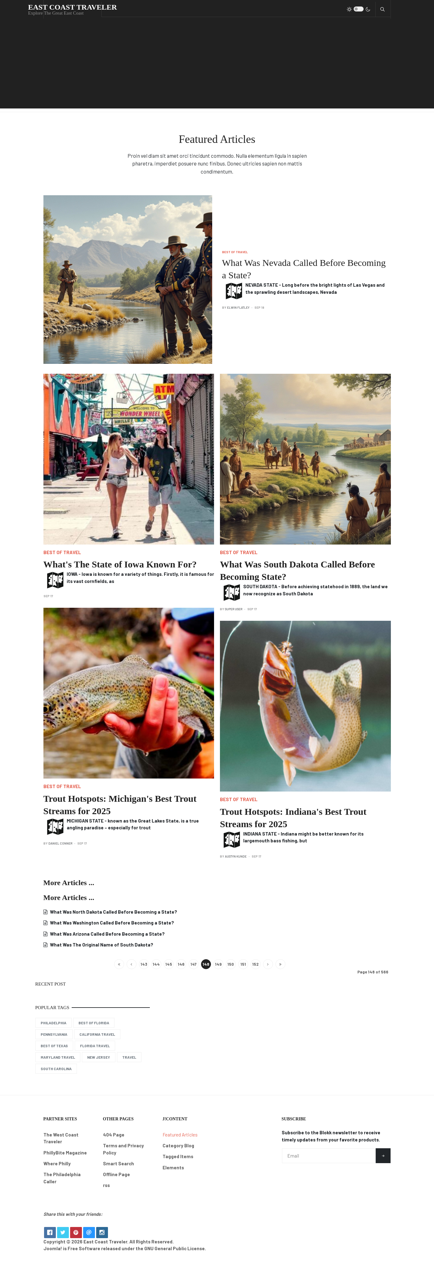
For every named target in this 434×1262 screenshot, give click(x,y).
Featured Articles (180, 1134)
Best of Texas (54, 1046)
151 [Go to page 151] (243, 964)
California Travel (97, 1034)
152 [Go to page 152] (255, 964)
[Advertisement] (217, 65)
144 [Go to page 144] (156, 964)
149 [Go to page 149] (218, 964)
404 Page (113, 1134)
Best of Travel (235, 252)
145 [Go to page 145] (168, 964)
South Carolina (56, 1068)
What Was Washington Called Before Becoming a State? (111, 922)
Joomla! (52, 1253)
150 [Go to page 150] (230, 964)
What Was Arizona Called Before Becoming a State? (107, 934)
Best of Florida (93, 1023)
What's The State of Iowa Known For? (120, 564)
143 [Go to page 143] (144, 964)
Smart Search (118, 1163)
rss (106, 1185)
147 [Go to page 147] (193, 964)
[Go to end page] (280, 964)
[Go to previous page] (131, 964)
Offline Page (116, 1174)
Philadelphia (53, 1023)
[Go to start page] (119, 964)
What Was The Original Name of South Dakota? (101, 944)
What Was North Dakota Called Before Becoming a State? (113, 912)
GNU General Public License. (175, 1253)
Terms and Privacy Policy (123, 1149)
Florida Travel (95, 1046)
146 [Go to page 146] (181, 964)
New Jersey (98, 1057)
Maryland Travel (58, 1057)
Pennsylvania (54, 1034)
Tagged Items (178, 1156)
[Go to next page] (268, 964)
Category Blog (178, 1145)
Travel (129, 1057)
